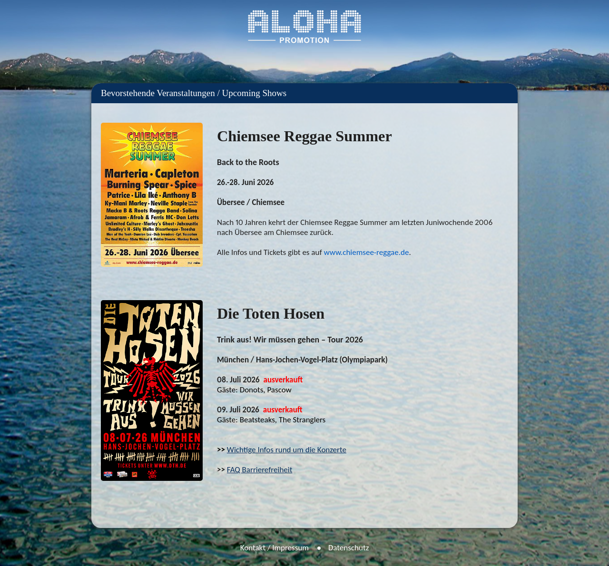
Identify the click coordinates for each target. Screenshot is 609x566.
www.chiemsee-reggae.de (366, 252)
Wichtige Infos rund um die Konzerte (286, 450)
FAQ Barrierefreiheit (260, 470)
